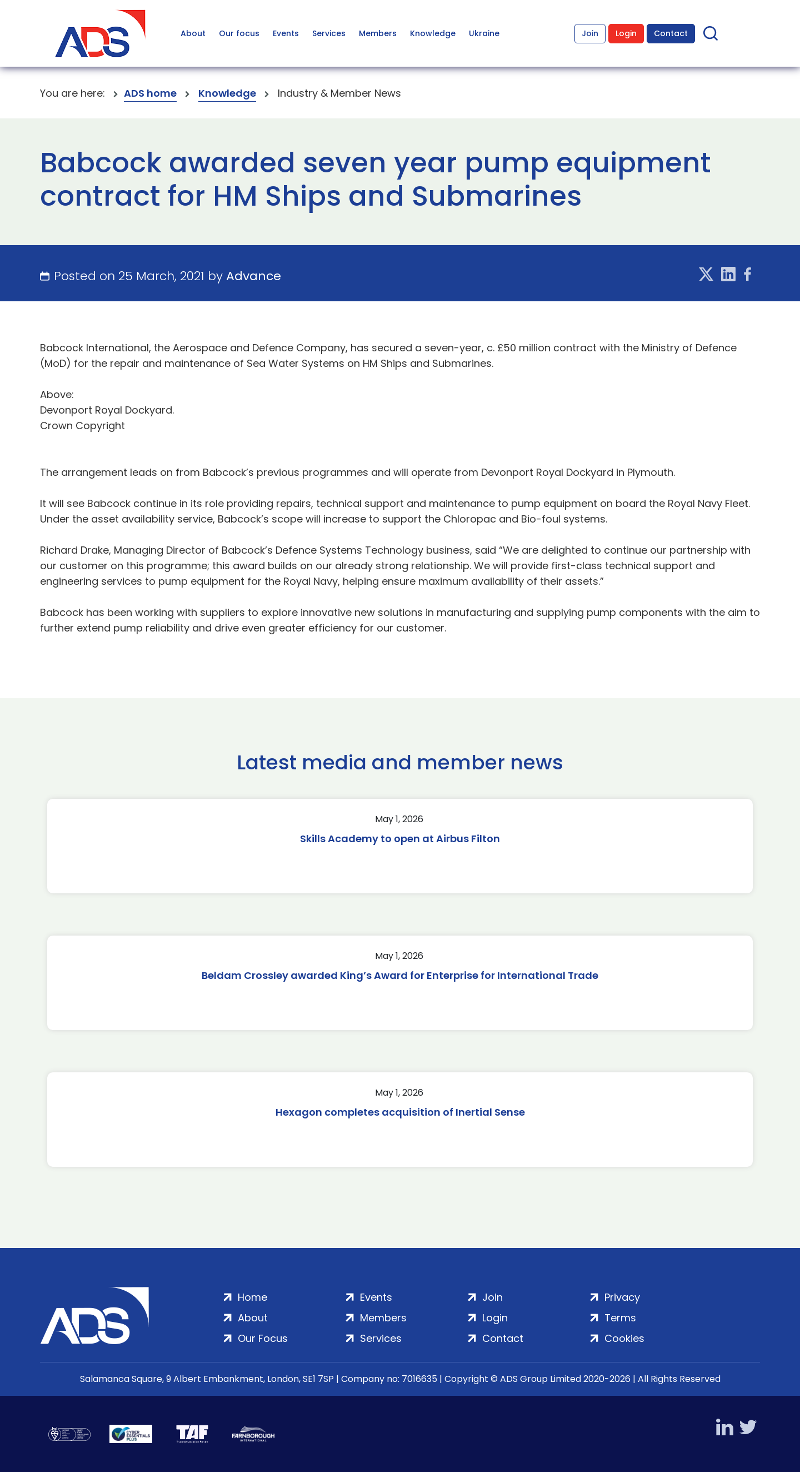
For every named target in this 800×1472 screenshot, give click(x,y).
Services (329, 33)
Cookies (624, 1338)
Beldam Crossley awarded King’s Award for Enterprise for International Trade (400, 975)
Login (626, 33)
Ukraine (484, 33)
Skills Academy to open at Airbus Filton (400, 839)
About (193, 33)
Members (378, 33)
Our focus (239, 33)
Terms (620, 1318)
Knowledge (433, 33)
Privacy (622, 1297)
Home (252, 1297)
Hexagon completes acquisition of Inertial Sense (400, 1112)
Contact (671, 33)
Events (286, 33)
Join (590, 33)
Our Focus (263, 1338)
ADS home (150, 93)
